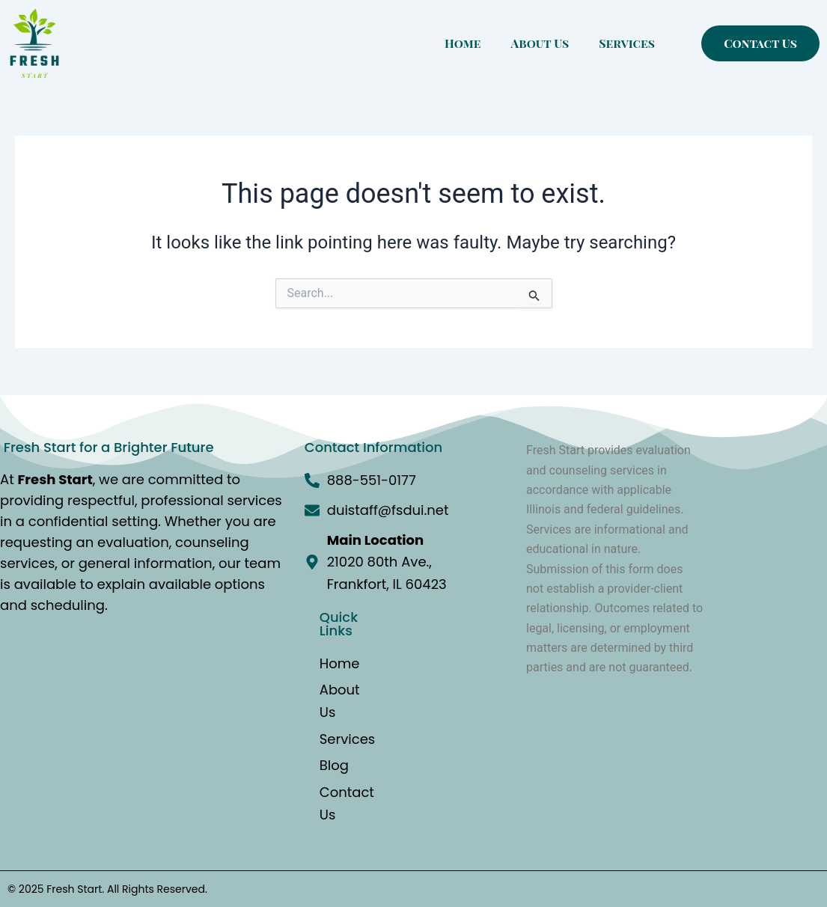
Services (627, 43)
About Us (540, 43)
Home (462, 43)
